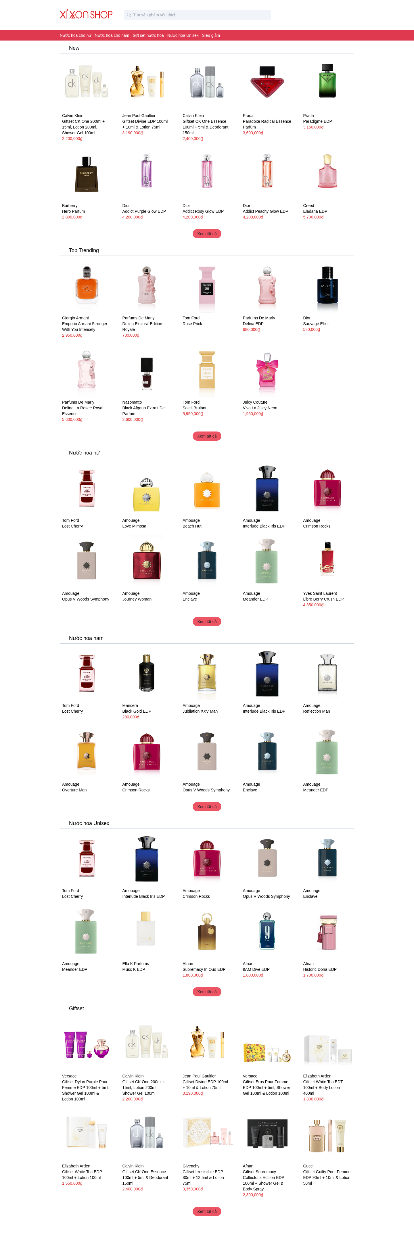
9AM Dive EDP (256, 969)
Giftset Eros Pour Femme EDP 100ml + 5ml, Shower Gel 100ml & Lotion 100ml (266, 1087)
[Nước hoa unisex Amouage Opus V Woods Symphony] (86, 561)
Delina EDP (253, 323)
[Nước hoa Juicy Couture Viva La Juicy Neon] (267, 370)
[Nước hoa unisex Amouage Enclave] (207, 561)
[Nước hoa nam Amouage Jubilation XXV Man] (207, 674)
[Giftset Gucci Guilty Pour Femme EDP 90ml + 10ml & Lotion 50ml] (327, 1134)
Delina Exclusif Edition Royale (142, 326)
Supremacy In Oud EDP (204, 969)
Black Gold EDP (136, 711)
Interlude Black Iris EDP (264, 526)
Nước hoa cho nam (112, 35)
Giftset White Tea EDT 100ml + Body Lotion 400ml (323, 1087)
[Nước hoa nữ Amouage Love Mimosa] (147, 488)
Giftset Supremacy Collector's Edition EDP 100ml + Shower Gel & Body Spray (263, 1180)
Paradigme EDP (317, 121)
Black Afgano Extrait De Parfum (143, 411)
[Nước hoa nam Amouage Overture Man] (86, 752)
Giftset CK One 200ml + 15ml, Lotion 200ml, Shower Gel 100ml (83, 127)
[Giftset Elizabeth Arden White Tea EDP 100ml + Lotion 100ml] (86, 1134)
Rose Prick (192, 323)
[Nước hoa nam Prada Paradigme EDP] (327, 83)
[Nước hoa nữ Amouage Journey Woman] (147, 561)
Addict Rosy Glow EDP (203, 211)
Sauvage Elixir (316, 323)
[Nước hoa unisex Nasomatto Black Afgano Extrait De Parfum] (147, 370)
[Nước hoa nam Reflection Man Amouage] (327, 674)
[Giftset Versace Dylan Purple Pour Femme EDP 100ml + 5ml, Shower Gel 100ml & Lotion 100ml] (86, 1044)
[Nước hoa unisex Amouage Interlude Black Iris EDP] (267, 488)
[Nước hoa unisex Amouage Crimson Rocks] (327, 488)
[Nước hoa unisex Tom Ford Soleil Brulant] (207, 370)
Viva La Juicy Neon (260, 408)
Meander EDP (255, 599)
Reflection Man (316, 711)
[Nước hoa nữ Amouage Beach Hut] (207, 488)
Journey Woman (137, 599)
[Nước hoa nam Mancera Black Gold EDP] (147, 674)
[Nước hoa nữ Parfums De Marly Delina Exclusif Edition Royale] (147, 286)
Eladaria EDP (315, 211)
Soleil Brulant (194, 408)
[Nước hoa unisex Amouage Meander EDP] (267, 561)
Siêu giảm (211, 35)
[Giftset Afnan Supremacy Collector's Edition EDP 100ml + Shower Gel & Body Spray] (267, 1134)
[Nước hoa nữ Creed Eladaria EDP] (327, 174)
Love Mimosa (134, 526)
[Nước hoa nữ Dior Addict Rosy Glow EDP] (207, 174)
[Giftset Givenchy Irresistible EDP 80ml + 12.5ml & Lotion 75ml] (207, 1134)
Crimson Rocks (316, 526)
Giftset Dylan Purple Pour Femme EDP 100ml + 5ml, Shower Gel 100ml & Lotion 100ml (85, 1090)
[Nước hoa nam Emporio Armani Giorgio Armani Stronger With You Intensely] (86, 286)
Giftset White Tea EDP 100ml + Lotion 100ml (82, 1174)
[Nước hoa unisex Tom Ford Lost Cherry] (86, 488)
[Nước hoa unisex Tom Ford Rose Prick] (207, 286)
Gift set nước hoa (148, 35)
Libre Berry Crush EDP (323, 599)
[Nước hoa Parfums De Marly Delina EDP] (267, 286)
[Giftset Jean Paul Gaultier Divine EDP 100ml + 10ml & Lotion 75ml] (147, 83)
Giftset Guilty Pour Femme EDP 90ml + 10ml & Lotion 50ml (326, 1177)
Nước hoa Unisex (183, 35)
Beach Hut (192, 526)
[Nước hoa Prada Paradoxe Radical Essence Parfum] (267, 83)
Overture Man (74, 790)
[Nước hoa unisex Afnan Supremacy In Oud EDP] (207, 931)
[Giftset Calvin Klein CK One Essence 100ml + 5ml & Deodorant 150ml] (207, 83)
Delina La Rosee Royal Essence (82, 411)
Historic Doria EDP (320, 969)
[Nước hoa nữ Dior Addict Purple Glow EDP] (147, 174)
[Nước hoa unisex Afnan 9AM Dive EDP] (267, 931)
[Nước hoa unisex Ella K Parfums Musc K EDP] (147, 931)
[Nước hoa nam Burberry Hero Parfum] (86, 174)
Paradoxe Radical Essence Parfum (267, 124)
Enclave (190, 599)
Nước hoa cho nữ (75, 35)
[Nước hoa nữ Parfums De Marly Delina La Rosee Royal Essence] (86, 370)
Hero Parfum (73, 211)
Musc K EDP (133, 969)
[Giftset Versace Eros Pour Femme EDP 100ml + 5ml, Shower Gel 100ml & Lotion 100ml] (267, 1044)
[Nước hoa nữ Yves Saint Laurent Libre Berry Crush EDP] (327, 561)
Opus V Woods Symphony (85, 599)
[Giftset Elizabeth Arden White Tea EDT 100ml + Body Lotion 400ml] (327, 1044)
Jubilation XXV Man (200, 711)
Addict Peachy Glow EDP (265, 211)
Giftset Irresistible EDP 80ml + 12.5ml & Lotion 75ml (203, 1177)
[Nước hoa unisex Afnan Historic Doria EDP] (327, 931)
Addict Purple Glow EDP (144, 211)
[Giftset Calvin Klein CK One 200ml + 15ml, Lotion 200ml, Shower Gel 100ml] (86, 83)
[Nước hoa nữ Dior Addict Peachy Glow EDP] (267, 174)
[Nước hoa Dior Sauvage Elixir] (327, 286)
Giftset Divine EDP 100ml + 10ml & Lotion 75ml (145, 124)
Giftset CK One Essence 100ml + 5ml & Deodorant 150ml (205, 127)
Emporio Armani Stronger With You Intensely (84, 326)
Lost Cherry (72, 526)
